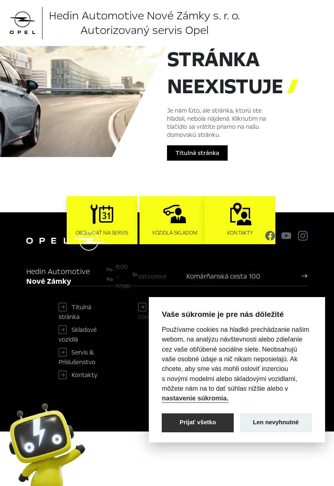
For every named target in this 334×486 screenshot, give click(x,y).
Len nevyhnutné (276, 422)
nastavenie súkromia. (195, 398)
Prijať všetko (198, 422)
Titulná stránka (197, 153)
